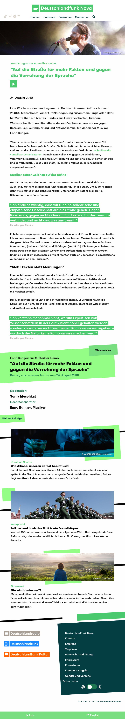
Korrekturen (72, 664)
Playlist (94, 715)
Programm (65, 16)
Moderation (82, 16)
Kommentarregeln (76, 670)
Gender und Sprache (78, 675)
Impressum (72, 659)
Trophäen (71, 649)
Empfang (70, 643)
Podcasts (49, 16)
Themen (35, 16)
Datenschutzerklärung (79, 654)
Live (31, 715)
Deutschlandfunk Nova (79, 633)
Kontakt (70, 638)
